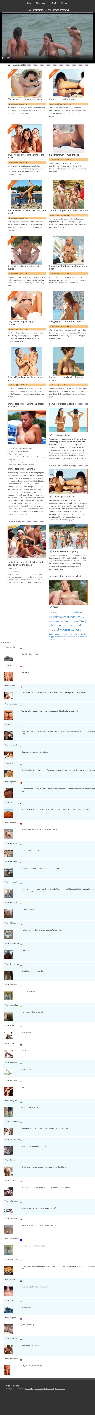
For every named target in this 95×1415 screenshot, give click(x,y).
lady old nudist (66, 636)
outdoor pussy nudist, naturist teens (20, 448)
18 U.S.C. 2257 (49, 1389)
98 (28, 162)
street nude (75, 625)
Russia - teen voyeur (15, 454)
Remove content (60, 1389)
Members (65, 3)
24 (28, 104)
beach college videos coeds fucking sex (65, 634)
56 (28, 218)
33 (70, 326)
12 (70, 273)
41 (70, 104)
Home (29, 3)
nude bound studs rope (16, 462)
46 (70, 159)
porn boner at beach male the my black (21, 465)
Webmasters (39, 1389)
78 (28, 273)
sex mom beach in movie (67, 621)
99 (70, 215)
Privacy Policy (29, 1389)
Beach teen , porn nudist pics (18, 451)
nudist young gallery (65, 629)
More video (40, 3)
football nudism (69, 617)
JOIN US (53, 3)
